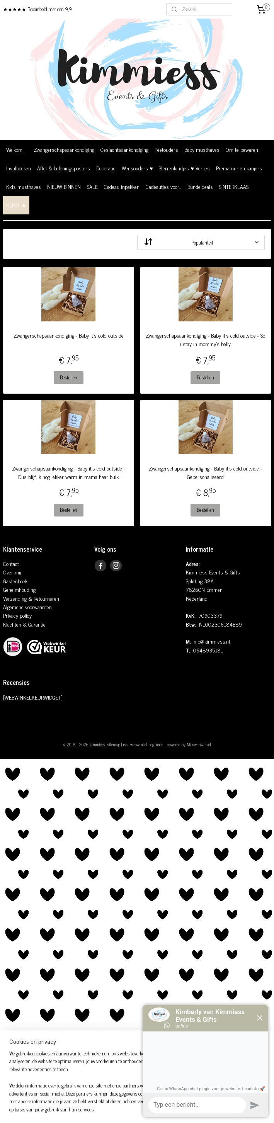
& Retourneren (43, 598)
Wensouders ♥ (137, 167)
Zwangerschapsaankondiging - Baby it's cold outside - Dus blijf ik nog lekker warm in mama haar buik (68, 472)
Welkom (14, 149)
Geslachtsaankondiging (124, 149)
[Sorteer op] (201, 242)
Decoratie (106, 167)
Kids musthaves (23, 186)
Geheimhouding (19, 589)
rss (125, 744)
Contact (11, 563)
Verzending (15, 598)
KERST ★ (16, 204)
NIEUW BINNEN (64, 186)
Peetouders (166, 149)
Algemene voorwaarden (27, 606)
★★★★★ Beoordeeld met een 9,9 (37, 9)
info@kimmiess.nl (211, 641)
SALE (92, 186)
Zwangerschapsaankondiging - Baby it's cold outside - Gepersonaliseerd (205, 472)
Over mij (12, 571)
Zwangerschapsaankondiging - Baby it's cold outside (69, 335)
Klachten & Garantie (24, 624)
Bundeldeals (200, 186)
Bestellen (68, 377)
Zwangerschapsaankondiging (64, 149)
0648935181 (208, 650)
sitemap (113, 744)
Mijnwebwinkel (199, 744)
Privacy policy (17, 615)
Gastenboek (15, 580)
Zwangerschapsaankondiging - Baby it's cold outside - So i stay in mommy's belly (205, 339)
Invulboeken (18, 167)
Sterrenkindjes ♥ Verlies (184, 167)
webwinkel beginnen (146, 744)
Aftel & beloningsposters (63, 167)
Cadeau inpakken (122, 186)
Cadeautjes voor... (163, 186)
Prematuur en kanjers (239, 167)
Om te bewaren (242, 149)
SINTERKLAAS (233, 186)
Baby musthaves (202, 149)
